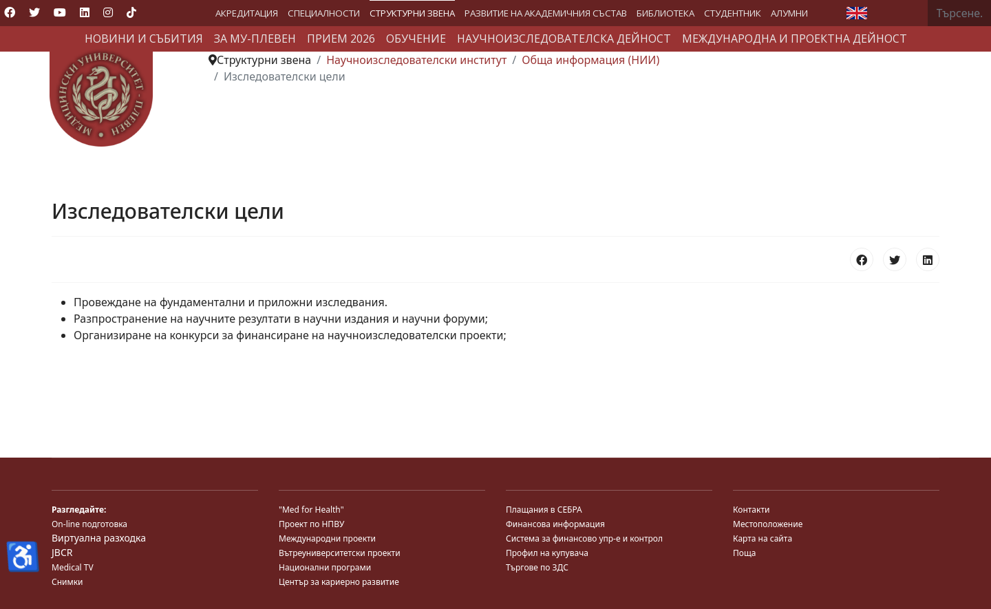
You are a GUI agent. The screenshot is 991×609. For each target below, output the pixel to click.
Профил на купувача (547, 553)
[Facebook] (9, 12)
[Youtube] (60, 12)
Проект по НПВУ (311, 524)
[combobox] (960, 13)
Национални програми (325, 567)
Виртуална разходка (99, 537)
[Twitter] (34, 12)
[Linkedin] (84, 12)
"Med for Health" (311, 509)
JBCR (62, 552)
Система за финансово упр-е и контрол (584, 538)
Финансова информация (555, 524)
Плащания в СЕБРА (544, 509)
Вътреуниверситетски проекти (340, 553)
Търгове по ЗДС (537, 567)
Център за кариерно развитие (339, 582)
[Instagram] (108, 12)
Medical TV (73, 567)
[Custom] (131, 12)
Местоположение (767, 524)
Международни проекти (327, 538)
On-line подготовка (89, 524)
